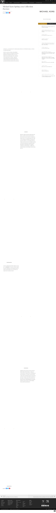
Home (7, 2)
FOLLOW (43, 23)
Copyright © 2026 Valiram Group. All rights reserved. (15, 509)
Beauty (17, 501)
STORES (52, 23)
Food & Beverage (31, 2)
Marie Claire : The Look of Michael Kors (47, 66)
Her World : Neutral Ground (45, 48)
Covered (24, 501)
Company (2, 500)
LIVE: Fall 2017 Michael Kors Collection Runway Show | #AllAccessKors (48, 44)
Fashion (11, 2)
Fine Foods (24, 503)
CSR (23, 502)
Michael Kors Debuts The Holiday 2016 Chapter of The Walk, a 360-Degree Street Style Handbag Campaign (48, 58)
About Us (2, 501)
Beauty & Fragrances (17, 2)
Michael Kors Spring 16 (45, 39)
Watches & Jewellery (24, 2)
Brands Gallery (10, 500)
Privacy (46, 509)
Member (30, 500)
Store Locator (2, 503)
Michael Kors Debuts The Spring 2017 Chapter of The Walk (48, 31)
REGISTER (54, 2)
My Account (30, 501)
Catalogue (30, 502)
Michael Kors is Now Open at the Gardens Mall (48, 62)
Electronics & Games (39, 2)
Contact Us (2, 505)
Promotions (24, 505)
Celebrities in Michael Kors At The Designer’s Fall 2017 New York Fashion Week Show (48, 76)
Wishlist (30, 503)
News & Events (3, 502)
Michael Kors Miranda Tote (45, 70)
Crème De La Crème (18, 502)
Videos (23, 506)
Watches (17, 507)
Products (17, 505)
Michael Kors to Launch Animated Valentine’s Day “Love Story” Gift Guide (48, 27)
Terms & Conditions (50, 509)
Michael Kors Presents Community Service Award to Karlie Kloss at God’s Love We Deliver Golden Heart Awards (48, 53)
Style (16, 506)
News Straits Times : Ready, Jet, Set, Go (47, 35)
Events (17, 503)
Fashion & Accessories (10, 501)
